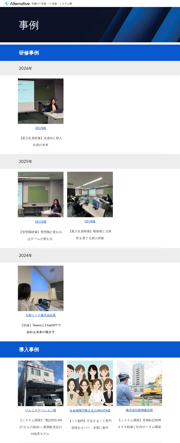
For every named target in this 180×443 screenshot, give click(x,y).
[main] (90, 24)
